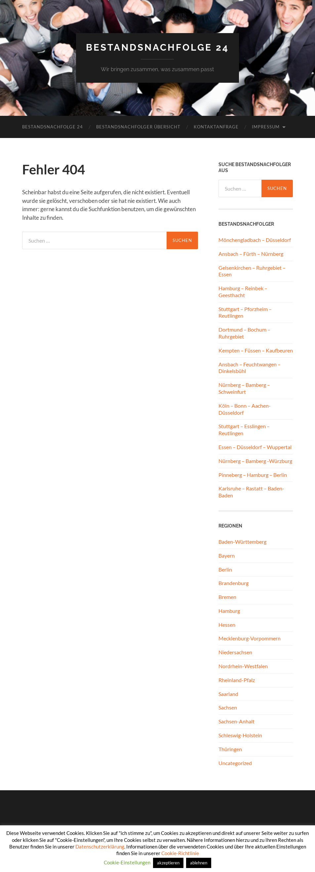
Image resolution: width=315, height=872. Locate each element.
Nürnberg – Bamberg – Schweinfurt (244, 388)
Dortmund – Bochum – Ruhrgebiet (244, 333)
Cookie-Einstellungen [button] (127, 862)
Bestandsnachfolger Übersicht (138, 126)
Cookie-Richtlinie (180, 853)
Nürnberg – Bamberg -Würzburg (255, 461)
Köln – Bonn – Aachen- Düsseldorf (244, 409)
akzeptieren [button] (168, 862)
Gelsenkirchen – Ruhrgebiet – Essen (252, 271)
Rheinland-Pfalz (236, 680)
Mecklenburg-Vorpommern (249, 638)
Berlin (225, 569)
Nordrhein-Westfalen (243, 666)
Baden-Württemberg (242, 541)
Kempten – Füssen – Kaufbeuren (255, 350)
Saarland (228, 694)
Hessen (226, 624)
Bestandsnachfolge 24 (157, 47)
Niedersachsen (235, 652)
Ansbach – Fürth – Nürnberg (250, 254)
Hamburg (229, 611)
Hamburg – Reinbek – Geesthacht (242, 291)
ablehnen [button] (198, 862)
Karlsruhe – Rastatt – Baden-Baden (251, 491)
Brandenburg (233, 583)
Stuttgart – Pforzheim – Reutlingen (245, 312)
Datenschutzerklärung (99, 846)
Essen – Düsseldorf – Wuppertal (255, 447)
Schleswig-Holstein (240, 735)
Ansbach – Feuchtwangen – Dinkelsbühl (249, 367)
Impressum (266, 126)
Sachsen (227, 707)
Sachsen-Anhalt (236, 721)
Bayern (226, 555)
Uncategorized (235, 763)
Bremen (227, 597)
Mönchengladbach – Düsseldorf (254, 240)
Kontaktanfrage (216, 126)
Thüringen (230, 749)
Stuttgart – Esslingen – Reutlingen (244, 429)
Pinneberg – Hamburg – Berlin (252, 475)
